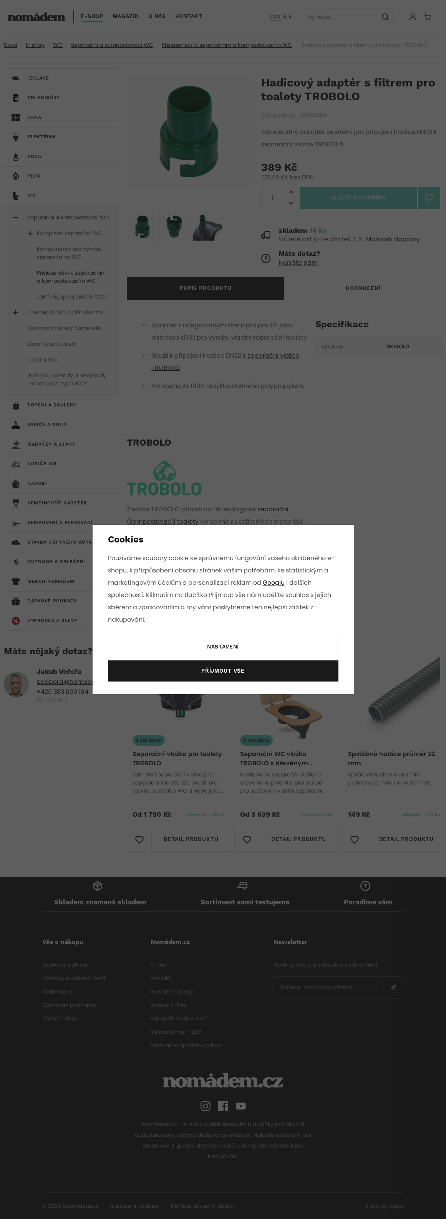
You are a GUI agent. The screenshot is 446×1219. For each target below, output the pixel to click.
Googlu (275, 582)
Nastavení (222, 647)
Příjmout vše (223, 671)
